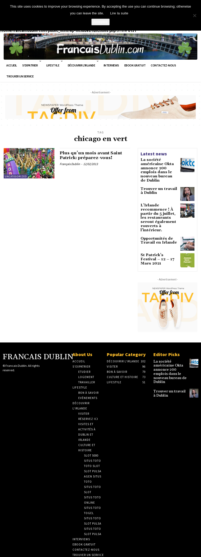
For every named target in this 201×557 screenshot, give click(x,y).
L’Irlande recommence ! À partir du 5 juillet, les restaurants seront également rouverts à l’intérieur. (159, 206)
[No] (194, 15)
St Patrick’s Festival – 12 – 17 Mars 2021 (159, 241)
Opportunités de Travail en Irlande (156, 224)
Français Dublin (70, 165)
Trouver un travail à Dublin (157, 183)
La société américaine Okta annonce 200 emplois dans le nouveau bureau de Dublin (159, 167)
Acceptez (100, 22)
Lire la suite (119, 13)
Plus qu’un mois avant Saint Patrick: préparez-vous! (95, 156)
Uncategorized (16, 176)
